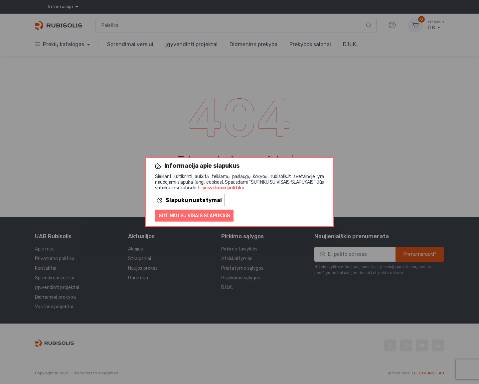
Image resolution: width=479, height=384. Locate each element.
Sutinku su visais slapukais (194, 216)
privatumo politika (223, 188)
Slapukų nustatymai (189, 200)
